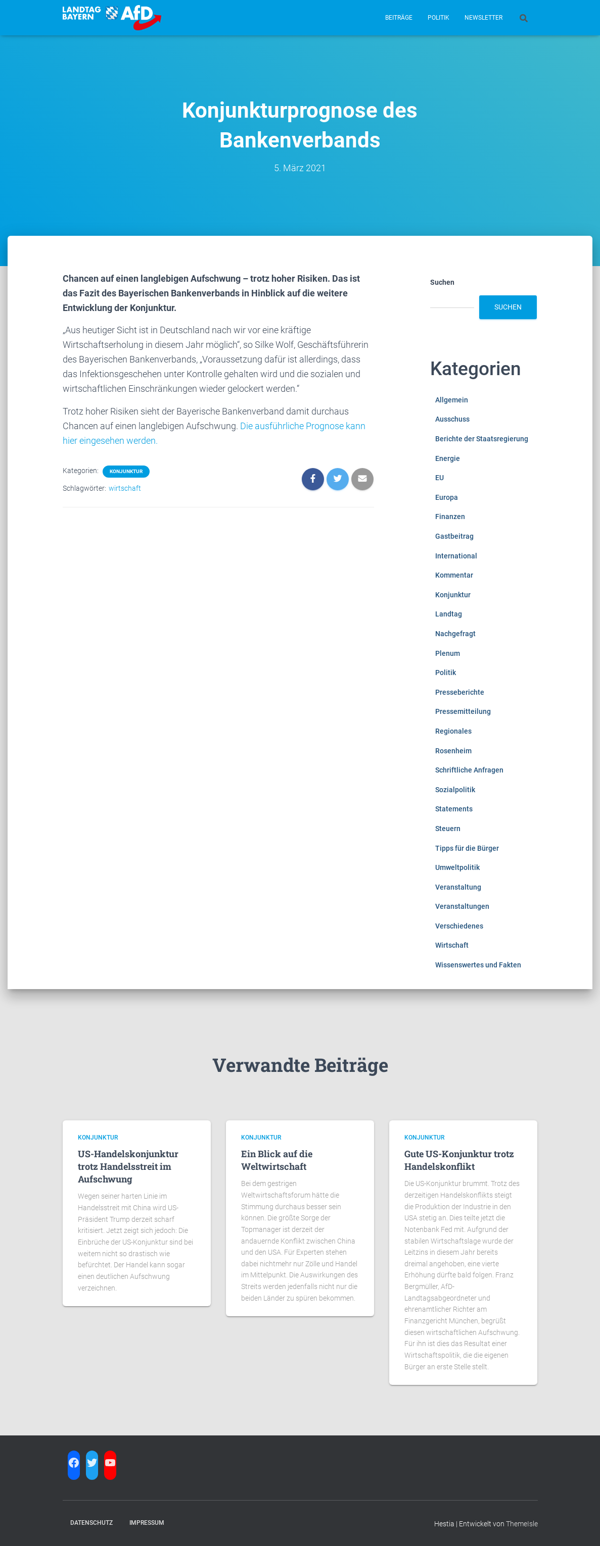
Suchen (442, 282)
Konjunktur (126, 471)
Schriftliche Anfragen (469, 770)
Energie (447, 458)
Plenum (447, 653)
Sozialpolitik (455, 790)
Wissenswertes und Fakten (478, 965)
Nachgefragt (455, 634)
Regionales (453, 731)
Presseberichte (459, 692)
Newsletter (483, 17)
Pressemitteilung (463, 711)
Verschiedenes (459, 926)
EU (439, 478)
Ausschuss (452, 419)
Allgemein (451, 400)
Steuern (447, 828)
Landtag (448, 614)
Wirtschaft (452, 945)
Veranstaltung (458, 887)
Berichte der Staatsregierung (481, 439)
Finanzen (450, 516)
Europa (446, 497)
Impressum (146, 1522)
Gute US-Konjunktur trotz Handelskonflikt (459, 1160)
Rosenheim (453, 751)
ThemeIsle (522, 1524)
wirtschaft (125, 488)
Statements (454, 809)
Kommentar (454, 575)
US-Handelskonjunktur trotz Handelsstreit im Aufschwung (128, 1166)
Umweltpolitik (457, 867)
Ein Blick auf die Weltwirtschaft (276, 1160)
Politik (438, 17)
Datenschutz (91, 1522)
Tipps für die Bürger (467, 848)
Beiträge (398, 17)
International (456, 556)
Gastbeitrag (454, 536)
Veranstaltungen (462, 906)
